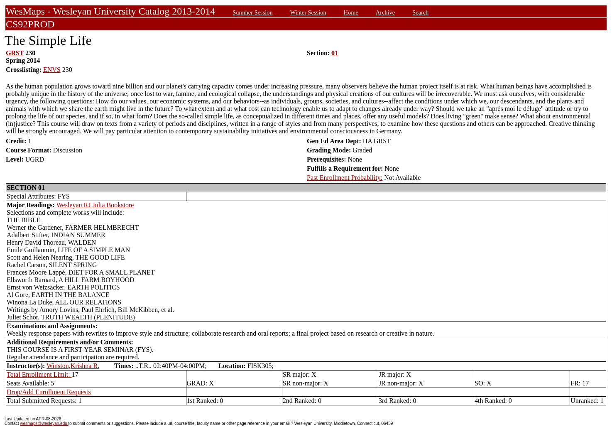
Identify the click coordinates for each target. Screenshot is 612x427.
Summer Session (252, 12)
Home (351, 12)
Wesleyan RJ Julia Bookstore (95, 205)
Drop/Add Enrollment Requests (49, 391)
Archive (385, 12)
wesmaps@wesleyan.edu (44, 423)
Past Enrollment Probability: (344, 177)
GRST (15, 52)
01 (334, 52)
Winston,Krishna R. (73, 365)
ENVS (52, 69)
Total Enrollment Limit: (39, 374)
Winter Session (308, 12)
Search (420, 12)
